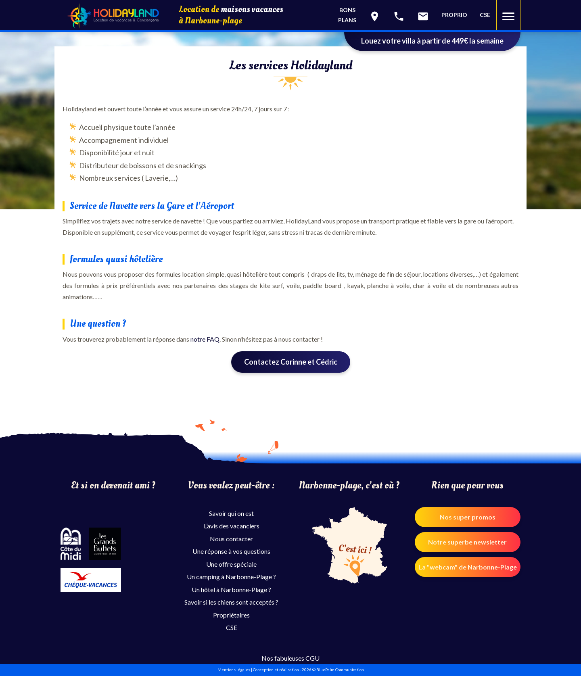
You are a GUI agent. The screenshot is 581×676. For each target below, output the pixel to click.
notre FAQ (204, 339)
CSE (485, 14)
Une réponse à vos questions (231, 551)
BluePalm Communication (340, 669)
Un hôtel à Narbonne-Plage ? (231, 589)
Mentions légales (233, 669)
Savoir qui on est (231, 513)
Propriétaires (231, 615)
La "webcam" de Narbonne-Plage (467, 567)
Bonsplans (347, 14)
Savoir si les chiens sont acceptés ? (231, 602)
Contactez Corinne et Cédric (290, 361)
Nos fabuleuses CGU (290, 658)
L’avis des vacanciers (231, 526)
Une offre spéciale (231, 564)
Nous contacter (231, 538)
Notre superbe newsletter (467, 542)
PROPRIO (454, 14)
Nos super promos (467, 517)
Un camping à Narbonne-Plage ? (231, 576)
